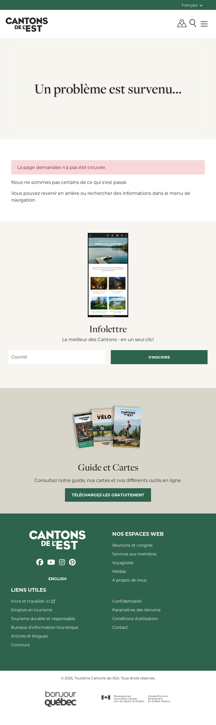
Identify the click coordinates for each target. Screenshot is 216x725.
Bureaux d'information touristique (44, 627)
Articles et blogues (29, 636)
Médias (119, 571)
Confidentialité (126, 601)
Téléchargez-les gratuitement (108, 494)
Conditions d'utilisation (135, 618)
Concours (20, 644)
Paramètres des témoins (136, 610)
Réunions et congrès (132, 545)
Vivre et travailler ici (33, 601)
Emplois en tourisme (31, 610)
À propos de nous (129, 580)
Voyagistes (123, 562)
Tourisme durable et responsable (43, 618)
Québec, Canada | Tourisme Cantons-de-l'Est (27, 24)
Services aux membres (134, 554)
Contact (120, 627)
